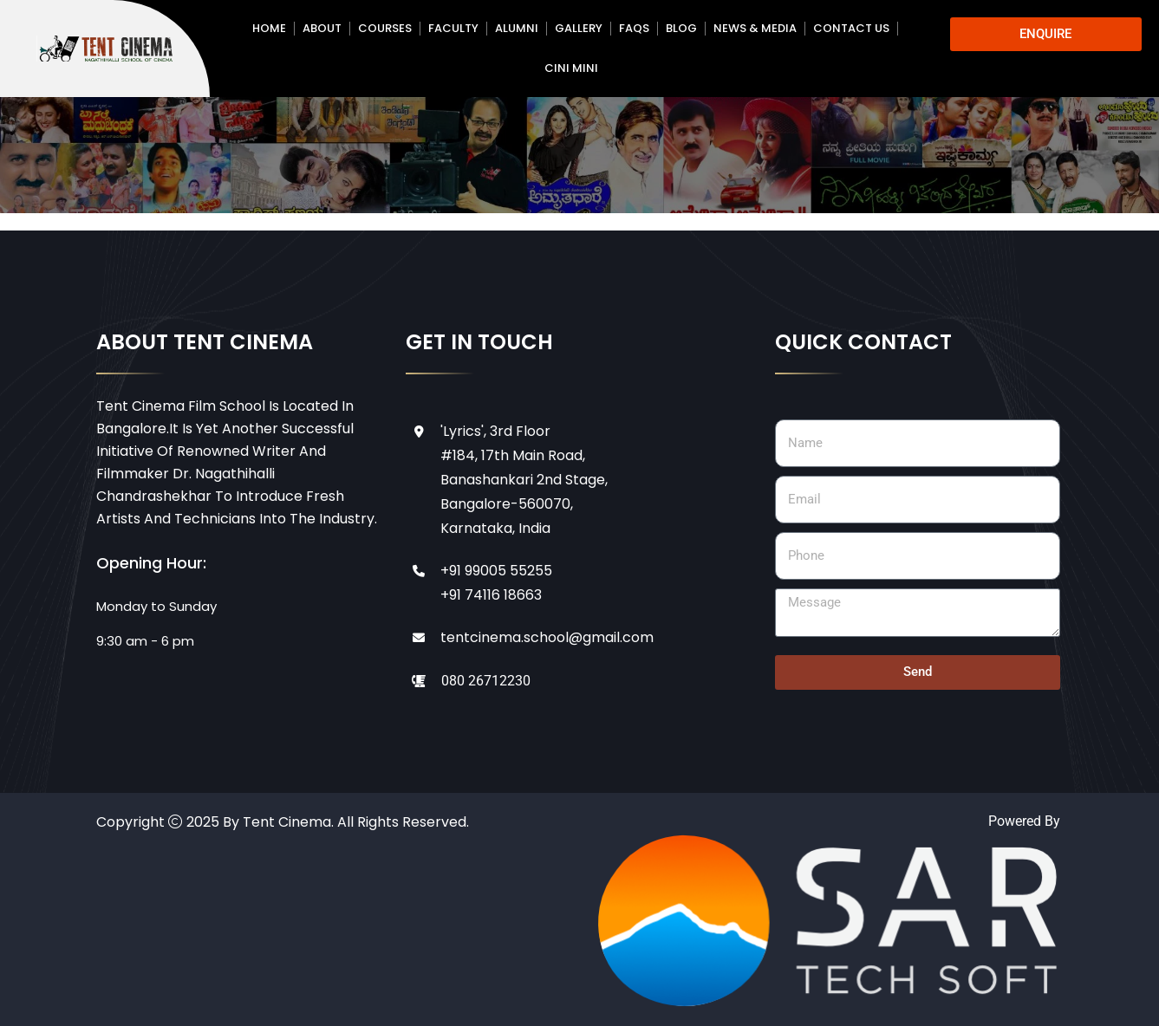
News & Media (755, 28)
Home (269, 28)
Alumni (516, 28)
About (322, 28)
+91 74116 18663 (491, 595)
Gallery (578, 28)
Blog (681, 28)
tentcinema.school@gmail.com (547, 637)
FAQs (634, 28)
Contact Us (851, 28)
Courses (385, 28)
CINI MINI (571, 68)
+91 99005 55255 (496, 571)
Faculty (453, 28)
